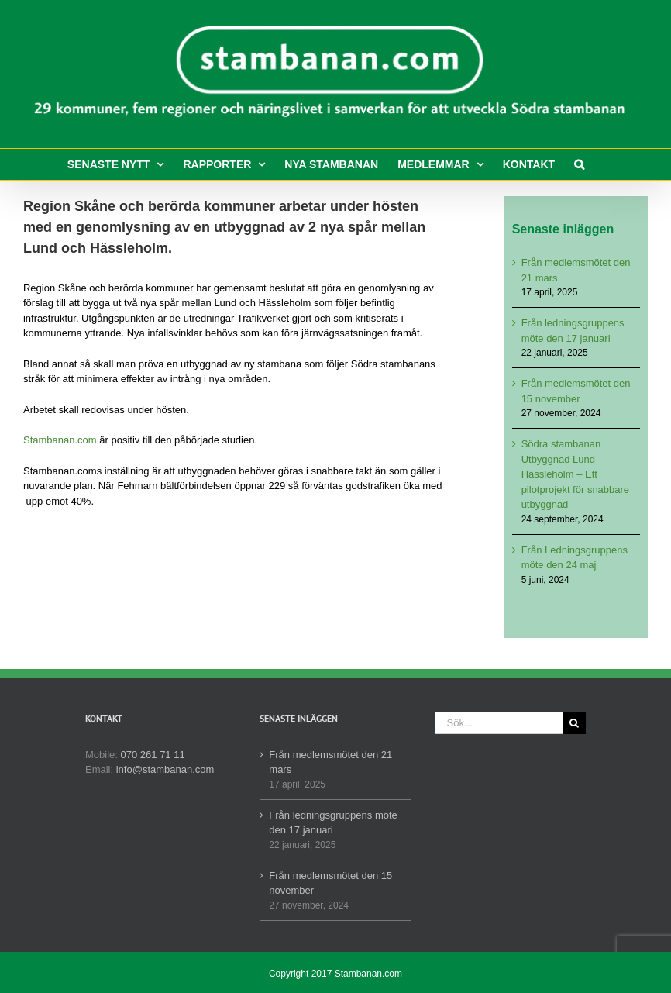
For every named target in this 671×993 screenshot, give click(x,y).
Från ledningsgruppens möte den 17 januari (333, 822)
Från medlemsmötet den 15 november (330, 883)
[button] (579, 164)
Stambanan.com (60, 440)
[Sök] (574, 723)
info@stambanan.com (165, 769)
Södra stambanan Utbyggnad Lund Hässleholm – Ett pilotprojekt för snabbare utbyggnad (575, 474)
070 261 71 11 (153, 754)
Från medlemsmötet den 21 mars (330, 762)
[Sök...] (499, 723)
